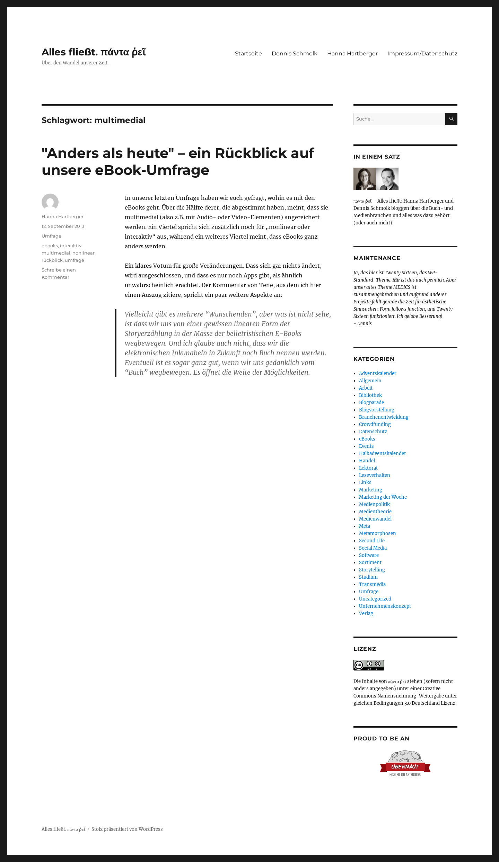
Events (366, 446)
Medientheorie (375, 512)
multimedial (56, 253)
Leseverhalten (374, 475)
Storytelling (372, 570)
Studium (368, 577)
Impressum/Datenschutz (422, 53)
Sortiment (370, 563)
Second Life (372, 541)
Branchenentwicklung (384, 417)
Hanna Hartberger (352, 53)
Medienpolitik (374, 504)
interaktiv (70, 245)
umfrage (74, 260)
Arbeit (366, 388)
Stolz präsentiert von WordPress (127, 829)
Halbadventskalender (382, 453)
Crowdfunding (375, 424)
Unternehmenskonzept (385, 606)
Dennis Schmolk (294, 53)
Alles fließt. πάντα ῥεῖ (94, 52)
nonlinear (83, 253)
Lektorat (368, 468)
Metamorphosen (377, 533)
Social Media (373, 548)
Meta (364, 526)
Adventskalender (377, 373)
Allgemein (370, 381)
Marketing (370, 490)
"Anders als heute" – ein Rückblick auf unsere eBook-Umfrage (178, 161)
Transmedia (372, 584)
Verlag (366, 613)
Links (365, 483)
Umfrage (51, 236)
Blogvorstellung (376, 410)
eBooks (367, 439)
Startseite (248, 53)
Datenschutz (373, 432)
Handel (367, 461)
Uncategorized (375, 599)
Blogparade (371, 403)
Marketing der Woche (383, 497)
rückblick (52, 260)
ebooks (50, 245)
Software (369, 555)
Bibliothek (370, 395)
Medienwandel (375, 519)
